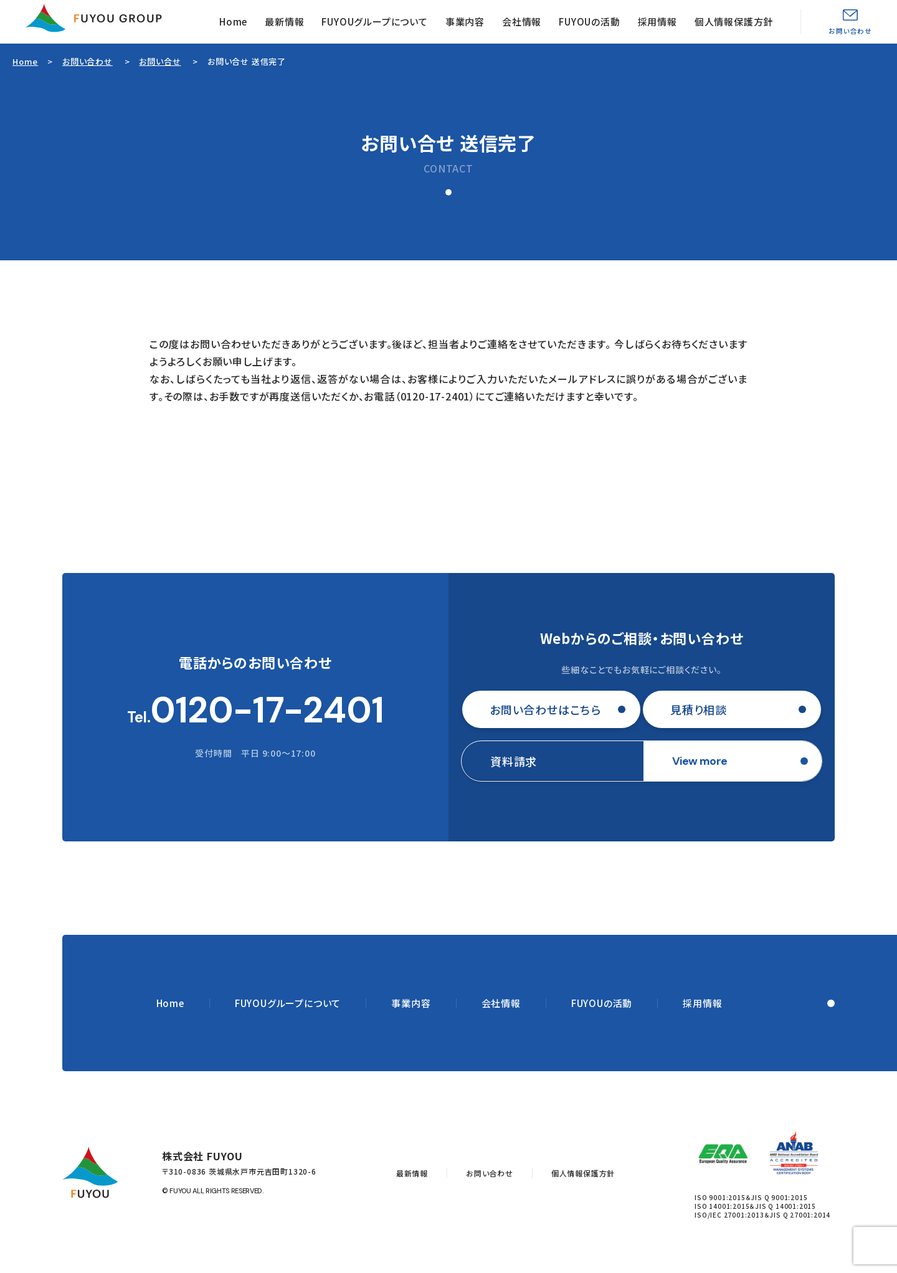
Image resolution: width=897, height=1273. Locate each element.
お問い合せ (160, 61)
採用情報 (657, 21)
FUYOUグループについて (374, 21)
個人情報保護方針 (734, 21)
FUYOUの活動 (589, 21)
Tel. (255, 711)
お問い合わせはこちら (545, 709)
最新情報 (284, 21)
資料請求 (513, 761)
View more (700, 761)
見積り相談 (698, 709)
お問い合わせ (850, 30)
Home (233, 21)
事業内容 (465, 21)
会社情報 (521, 21)
